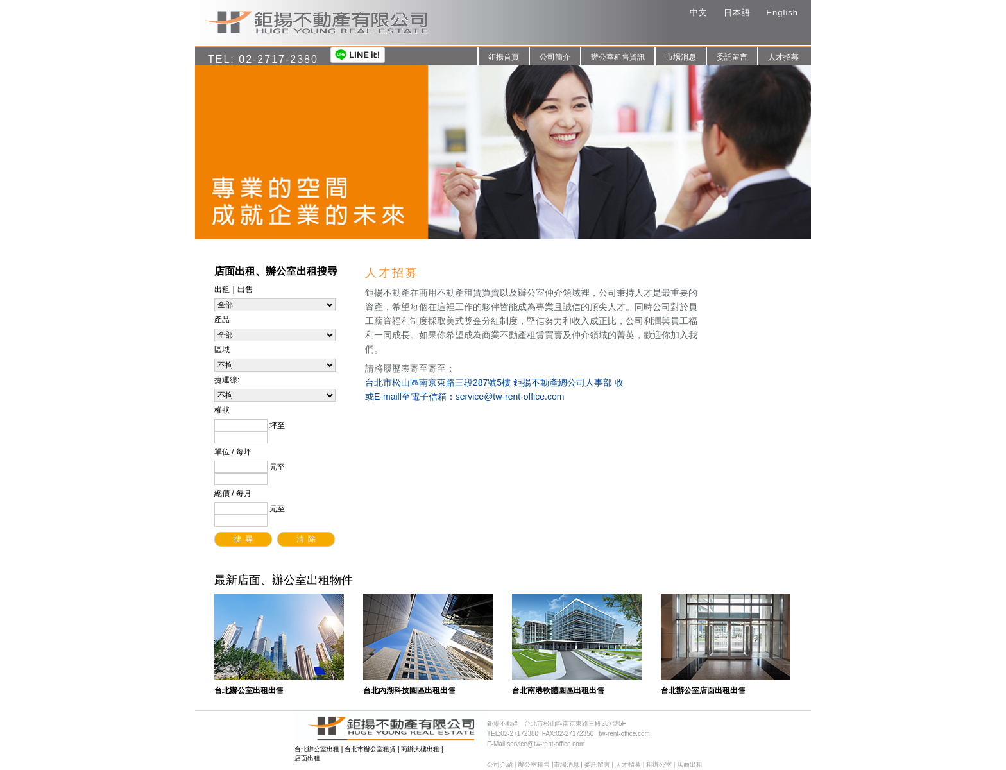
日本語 (737, 12)
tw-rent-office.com (624, 733)
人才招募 (783, 57)
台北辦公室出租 (316, 749)
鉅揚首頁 (503, 57)
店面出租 (307, 758)
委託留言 (732, 57)
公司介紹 (500, 764)
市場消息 (680, 57)
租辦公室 (659, 764)
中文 (699, 12)
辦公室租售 (534, 764)
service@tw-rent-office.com (510, 396)
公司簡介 (555, 57)
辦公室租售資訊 (618, 57)
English (782, 12)
